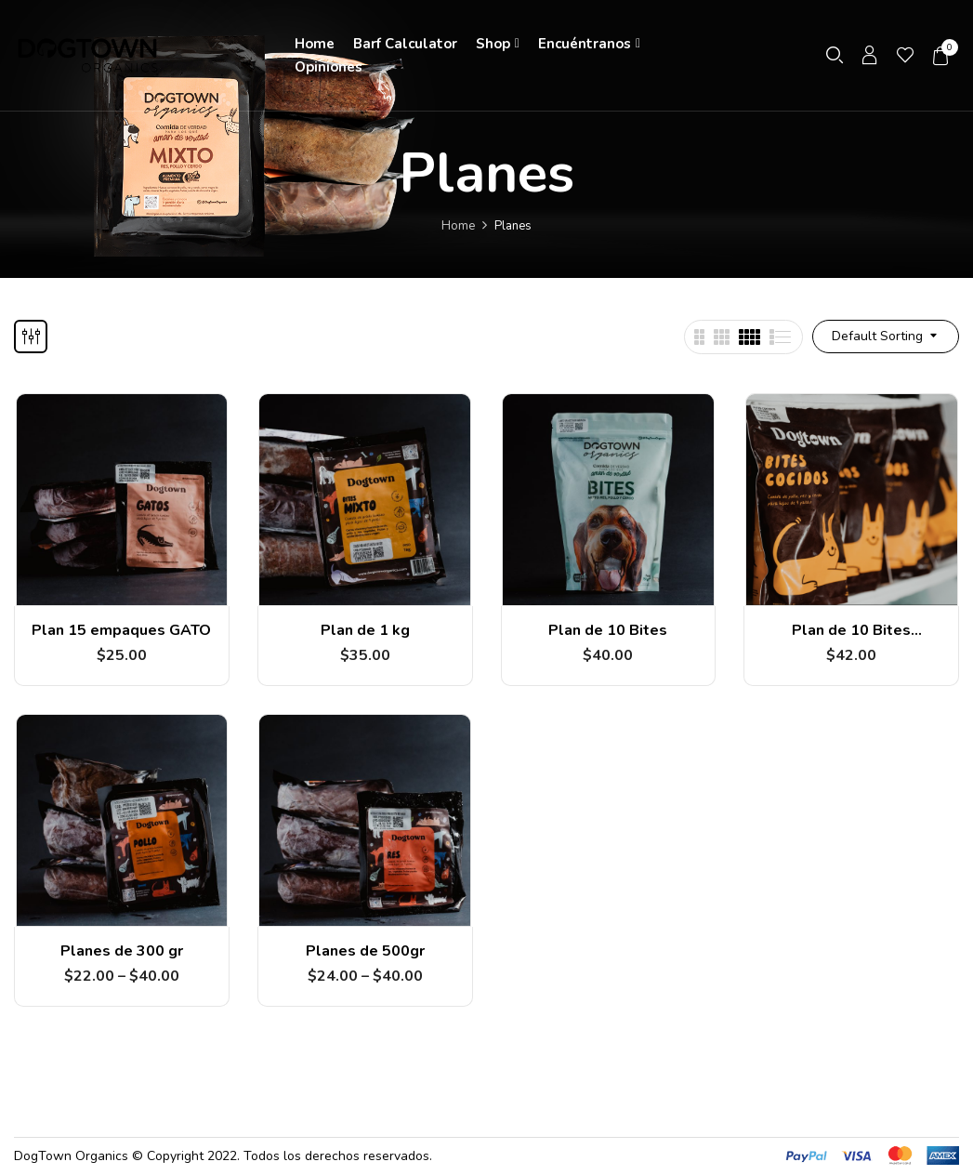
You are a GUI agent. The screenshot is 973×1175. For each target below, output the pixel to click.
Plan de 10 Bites (607, 630)
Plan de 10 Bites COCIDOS (851, 639)
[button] (941, 56)
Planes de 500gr (365, 951)
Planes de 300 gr (121, 951)
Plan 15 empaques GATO (121, 630)
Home (458, 226)
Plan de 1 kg (365, 630)
